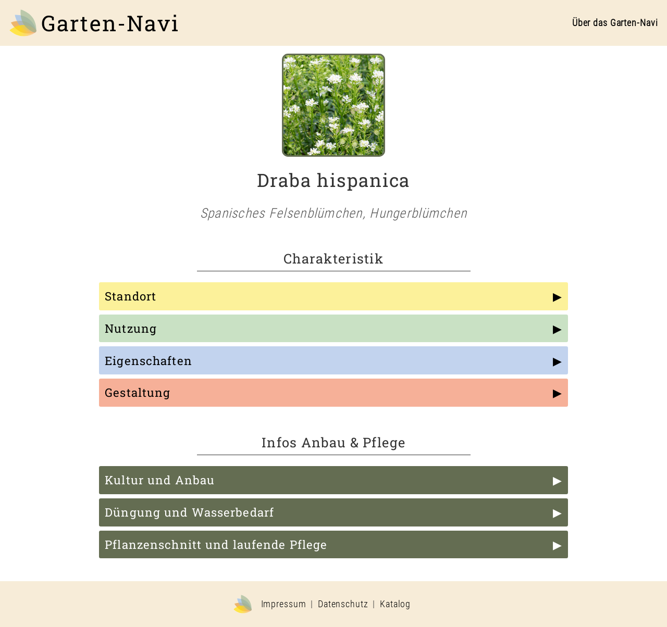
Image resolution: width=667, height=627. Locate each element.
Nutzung (131, 328)
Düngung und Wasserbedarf (189, 512)
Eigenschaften (148, 360)
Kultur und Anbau (160, 479)
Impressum (283, 604)
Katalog (395, 604)
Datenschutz (343, 604)
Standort (130, 296)
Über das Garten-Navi (615, 23)
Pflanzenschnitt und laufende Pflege (216, 544)
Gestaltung (137, 392)
